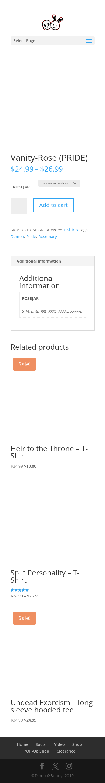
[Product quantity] (19, 206)
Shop (77, 744)
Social (41, 744)
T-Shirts (70, 229)
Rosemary (47, 236)
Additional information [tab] (39, 261)
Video (59, 744)
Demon (17, 236)
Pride (31, 236)
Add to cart (53, 205)
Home (22, 744)
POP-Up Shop (36, 751)
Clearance (66, 751)
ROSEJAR (21, 186)
